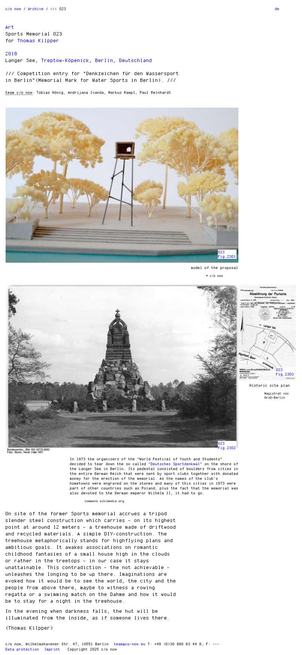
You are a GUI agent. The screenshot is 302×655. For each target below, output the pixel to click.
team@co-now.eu (130, 644)
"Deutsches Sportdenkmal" (175, 463)
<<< (54, 8)
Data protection (22, 649)
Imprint (52, 649)
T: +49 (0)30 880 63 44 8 (175, 644)
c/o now (13, 8)
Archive (36, 8)
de (277, 8)
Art (10, 27)
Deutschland (135, 60)
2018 (12, 53)
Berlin (104, 60)
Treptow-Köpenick (65, 60)
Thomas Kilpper (39, 40)
